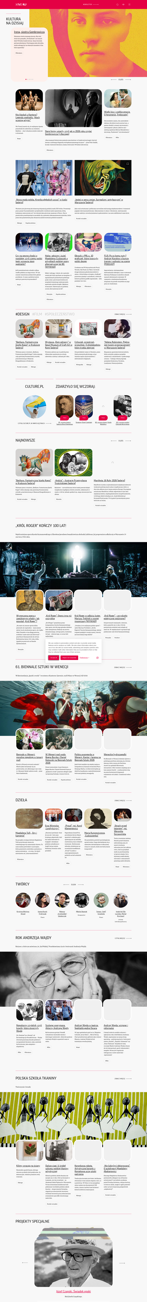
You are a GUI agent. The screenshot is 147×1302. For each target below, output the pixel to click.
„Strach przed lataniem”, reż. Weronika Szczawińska (120, 829)
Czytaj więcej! (123, 938)
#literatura (20, 53)
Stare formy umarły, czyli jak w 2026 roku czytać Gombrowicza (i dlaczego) (68, 132)
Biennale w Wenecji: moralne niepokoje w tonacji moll (29, 757)
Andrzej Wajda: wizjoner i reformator (116, 1026)
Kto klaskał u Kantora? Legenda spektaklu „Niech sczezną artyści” (28, 118)
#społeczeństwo (31, 223)
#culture (118, 637)
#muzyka (50, 294)
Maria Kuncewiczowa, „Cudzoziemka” (94, 834)
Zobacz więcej (123, 314)
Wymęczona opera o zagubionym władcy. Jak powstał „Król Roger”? (27, 619)
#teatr (19, 138)
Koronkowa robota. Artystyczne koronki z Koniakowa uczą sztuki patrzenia (85, 1170)
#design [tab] (22, 314)
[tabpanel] (73, 345)
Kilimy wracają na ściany (28, 1166)
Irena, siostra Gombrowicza (29, 32)
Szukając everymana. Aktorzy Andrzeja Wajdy (57, 1026)
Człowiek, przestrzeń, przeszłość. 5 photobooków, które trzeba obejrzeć (88, 345)
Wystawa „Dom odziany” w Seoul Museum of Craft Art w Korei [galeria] (58, 345)
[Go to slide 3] (29, 79)
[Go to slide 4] (31, 79)
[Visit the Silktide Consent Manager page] (97, 658)
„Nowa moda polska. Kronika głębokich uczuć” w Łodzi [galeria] (41, 201)
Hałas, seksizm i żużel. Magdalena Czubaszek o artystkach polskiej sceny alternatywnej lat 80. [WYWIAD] (57, 261)
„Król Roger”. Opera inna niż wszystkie (58, 617)
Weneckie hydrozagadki (115, 754)
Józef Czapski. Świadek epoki (73, 1291)
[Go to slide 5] (32, 79)
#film (118, 137)
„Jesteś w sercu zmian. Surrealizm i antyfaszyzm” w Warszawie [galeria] (99, 201)
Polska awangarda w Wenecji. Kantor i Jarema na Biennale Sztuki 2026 (88, 757)
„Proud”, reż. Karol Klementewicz (73, 827)
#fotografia (80, 364)
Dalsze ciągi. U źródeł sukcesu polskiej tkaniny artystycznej (56, 1169)
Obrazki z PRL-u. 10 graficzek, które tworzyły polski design (86, 259)
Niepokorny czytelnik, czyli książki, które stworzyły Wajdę (29, 1028)
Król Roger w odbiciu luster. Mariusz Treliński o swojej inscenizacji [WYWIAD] (88, 619)
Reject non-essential (69, 657)
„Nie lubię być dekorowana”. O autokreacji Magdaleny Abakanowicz (117, 1169)
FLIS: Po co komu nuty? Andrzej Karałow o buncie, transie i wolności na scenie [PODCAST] (117, 260)
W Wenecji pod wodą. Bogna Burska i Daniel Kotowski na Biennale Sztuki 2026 (58, 758)
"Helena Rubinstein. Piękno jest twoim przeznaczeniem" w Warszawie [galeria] (117, 345)
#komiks (59, 499)
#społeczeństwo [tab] (60, 314)
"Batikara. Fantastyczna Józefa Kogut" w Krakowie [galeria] (28, 345)
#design (20, 223)
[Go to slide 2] (27, 79)
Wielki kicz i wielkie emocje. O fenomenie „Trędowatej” (117, 113)
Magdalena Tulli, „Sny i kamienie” (26, 834)
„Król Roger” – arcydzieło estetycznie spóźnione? (115, 617)
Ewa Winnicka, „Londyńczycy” (52, 827)
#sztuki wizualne (82, 218)
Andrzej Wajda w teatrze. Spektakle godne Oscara (86, 1026)
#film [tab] (37, 314)
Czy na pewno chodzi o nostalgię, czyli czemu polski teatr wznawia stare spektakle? (29, 260)
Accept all (53, 657)
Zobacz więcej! (122, 667)
